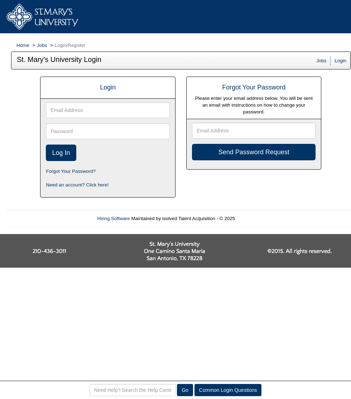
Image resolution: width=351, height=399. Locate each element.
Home (22, 45)
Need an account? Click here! (77, 185)
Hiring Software (113, 218)
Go (185, 390)
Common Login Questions (228, 390)
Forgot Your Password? (71, 171)
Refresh (256, 218)
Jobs (42, 45)
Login (340, 60)
